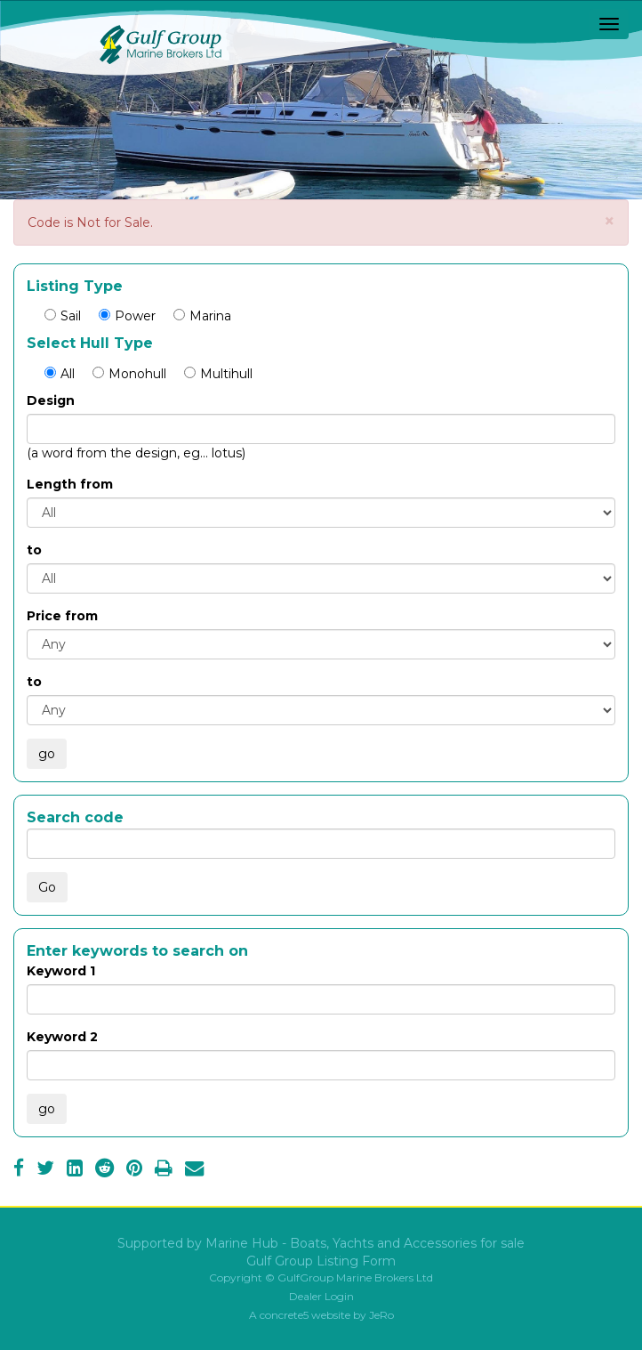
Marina (202, 316)
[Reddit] (104, 1170)
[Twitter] (45, 1170)
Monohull (129, 374)
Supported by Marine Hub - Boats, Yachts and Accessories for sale (321, 1243)
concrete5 (284, 1315)
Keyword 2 (62, 1037)
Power (127, 316)
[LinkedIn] (75, 1170)
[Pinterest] (134, 1170)
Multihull (218, 374)
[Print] (164, 1170)
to (34, 550)
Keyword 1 (61, 971)
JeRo (381, 1315)
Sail (62, 316)
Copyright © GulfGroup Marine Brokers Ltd (321, 1277)
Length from (70, 484)
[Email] (194, 1170)
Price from (62, 616)
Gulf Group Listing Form (321, 1261)
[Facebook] (18, 1170)
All (59, 374)
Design (51, 400)
